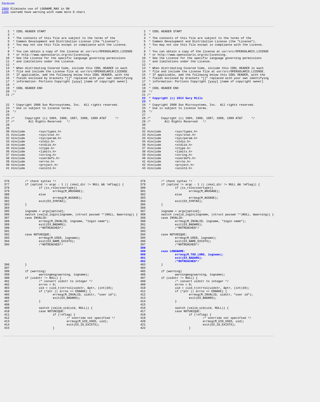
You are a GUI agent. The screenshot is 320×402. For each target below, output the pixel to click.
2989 (5, 9)
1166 (5, 13)
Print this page (8, 3)
